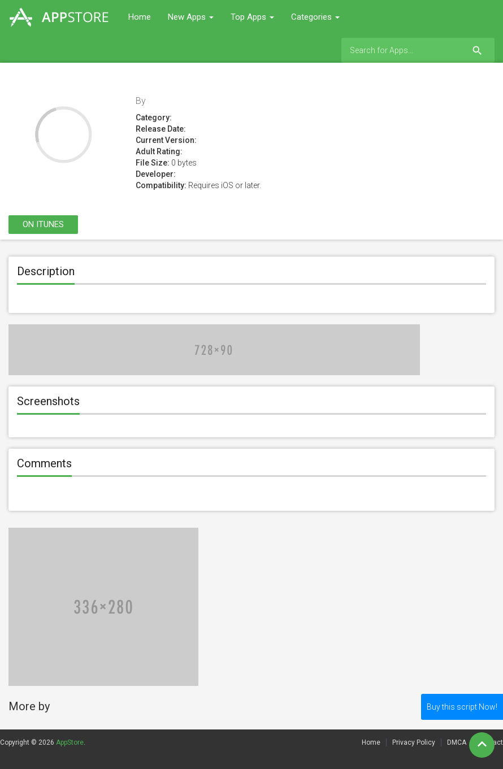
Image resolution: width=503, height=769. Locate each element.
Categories (315, 17)
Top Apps (252, 17)
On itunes (43, 224)
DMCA (456, 742)
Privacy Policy (413, 742)
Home (139, 17)
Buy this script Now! (462, 706)
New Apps (191, 17)
